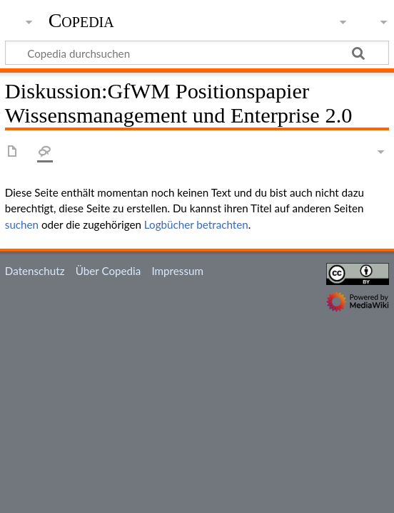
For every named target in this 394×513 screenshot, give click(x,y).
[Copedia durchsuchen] (197, 52)
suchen (22, 224)
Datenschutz (35, 270)
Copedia (81, 21)
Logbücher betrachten (196, 224)
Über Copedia (108, 270)
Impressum (177, 270)
